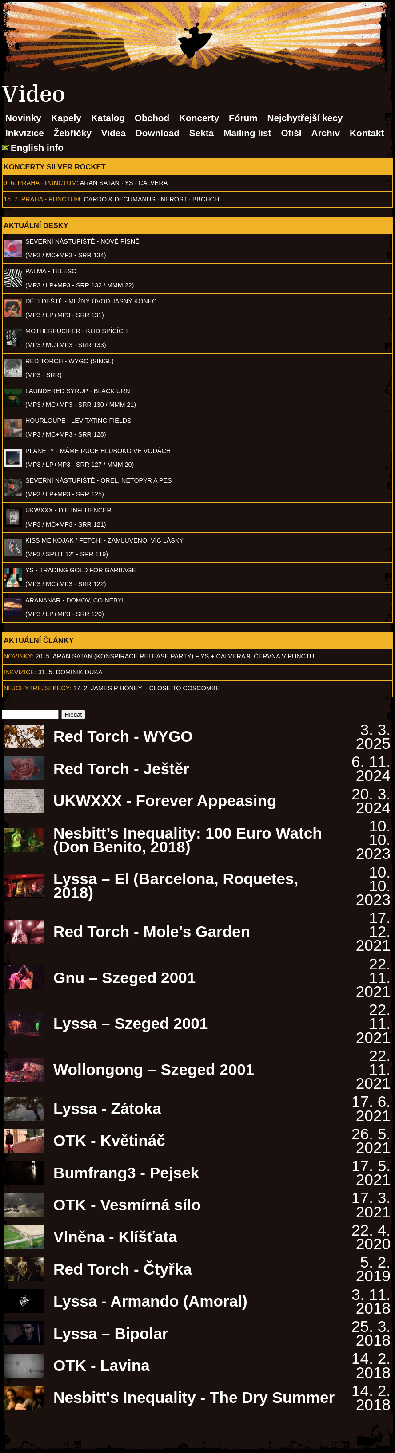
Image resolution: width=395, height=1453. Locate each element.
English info (37, 147)
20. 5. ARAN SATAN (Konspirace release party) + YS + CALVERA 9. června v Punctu (175, 656)
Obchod (152, 118)
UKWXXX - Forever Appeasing (164, 800)
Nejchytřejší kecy (305, 118)
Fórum (243, 118)
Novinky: (19, 656)
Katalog (108, 118)
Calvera (153, 182)
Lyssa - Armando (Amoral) (150, 1301)
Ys (129, 182)
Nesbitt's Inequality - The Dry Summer (194, 1397)
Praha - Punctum (47, 182)
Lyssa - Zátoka (107, 1108)
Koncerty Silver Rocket (55, 167)
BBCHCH (205, 199)
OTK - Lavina (101, 1365)
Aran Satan (100, 182)
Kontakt (367, 133)
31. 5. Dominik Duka (70, 672)
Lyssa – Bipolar (110, 1333)
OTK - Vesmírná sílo (127, 1204)
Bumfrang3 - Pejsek (126, 1172)
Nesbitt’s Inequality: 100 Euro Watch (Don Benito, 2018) (187, 839)
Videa (113, 133)
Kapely (66, 118)
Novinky (23, 118)
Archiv (325, 133)
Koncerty (199, 118)
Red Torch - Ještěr (121, 768)
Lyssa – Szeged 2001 (130, 1023)
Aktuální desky (36, 225)
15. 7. (12, 199)
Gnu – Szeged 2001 (124, 977)
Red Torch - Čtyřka (122, 1269)
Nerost (174, 199)
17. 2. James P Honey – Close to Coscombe (146, 688)
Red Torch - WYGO (123, 736)
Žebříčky (72, 133)
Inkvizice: (20, 672)
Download (158, 133)
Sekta (201, 133)
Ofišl (291, 133)
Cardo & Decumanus (119, 199)
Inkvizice (24, 133)
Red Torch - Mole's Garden (151, 931)
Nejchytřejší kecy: (38, 688)
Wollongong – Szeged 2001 (153, 1069)
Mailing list (247, 133)
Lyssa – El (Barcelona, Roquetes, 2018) (175, 885)
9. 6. (10, 182)
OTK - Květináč (109, 1140)
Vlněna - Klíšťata (115, 1236)
